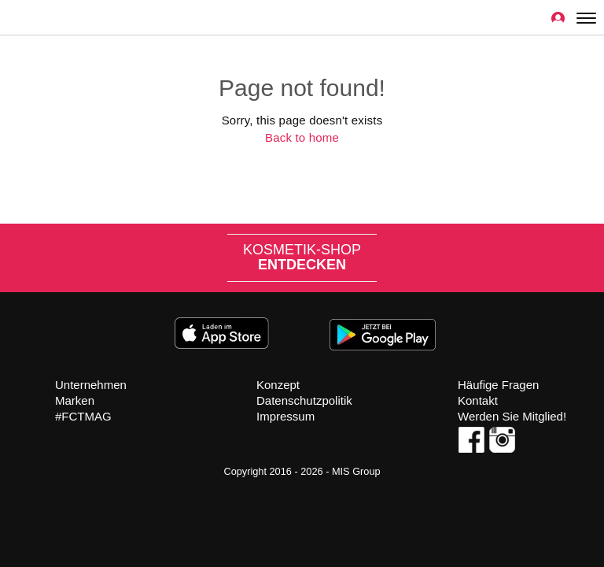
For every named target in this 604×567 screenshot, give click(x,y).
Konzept (278, 384)
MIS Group (356, 471)
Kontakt (478, 400)
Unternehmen (91, 384)
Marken (74, 400)
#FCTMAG (83, 416)
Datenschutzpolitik (304, 400)
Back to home (302, 137)
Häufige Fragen (498, 384)
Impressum (285, 416)
